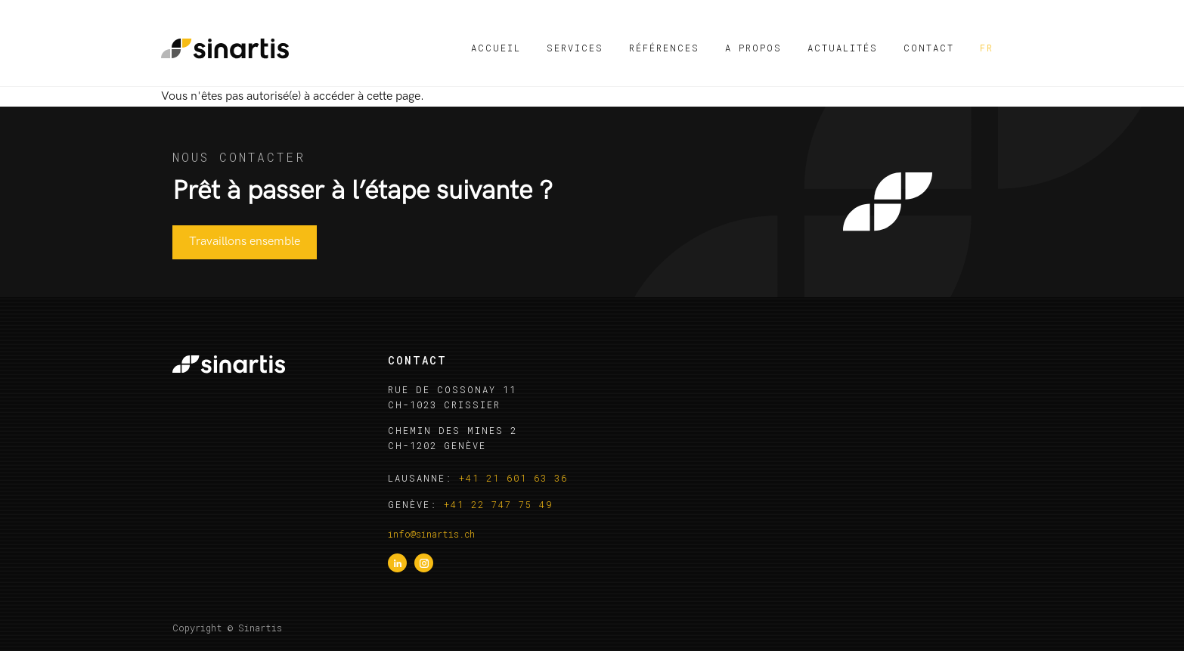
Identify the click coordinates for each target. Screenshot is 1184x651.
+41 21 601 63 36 (513, 478)
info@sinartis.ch (431, 534)
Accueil (496, 48)
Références (664, 48)
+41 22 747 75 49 (498, 504)
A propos (753, 48)
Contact (928, 48)
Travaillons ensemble (244, 241)
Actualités (842, 48)
